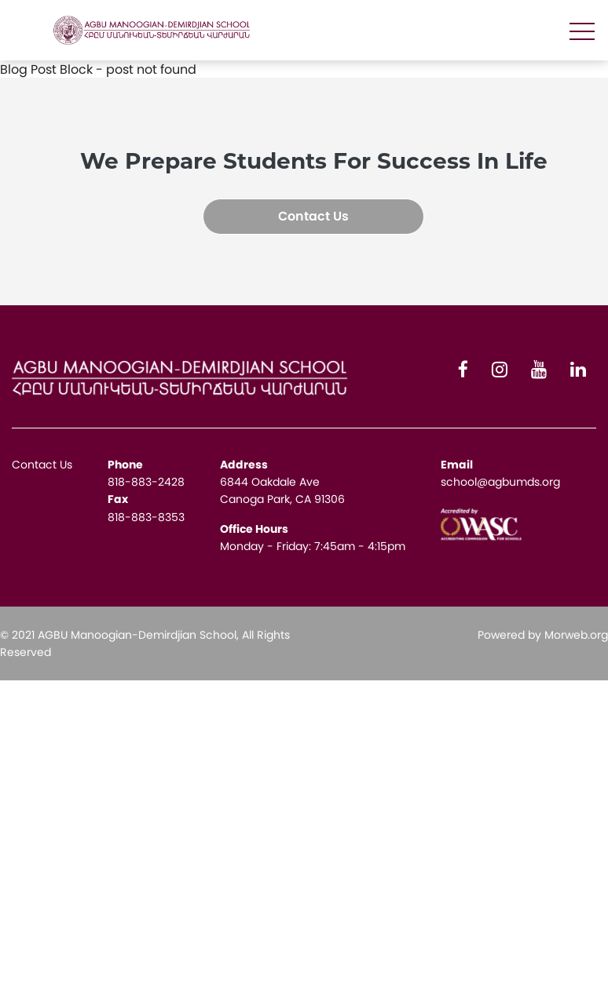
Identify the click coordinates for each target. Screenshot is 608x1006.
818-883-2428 (146, 482)
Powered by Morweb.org (543, 635)
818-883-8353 (146, 517)
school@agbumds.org (500, 482)
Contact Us (313, 216)
